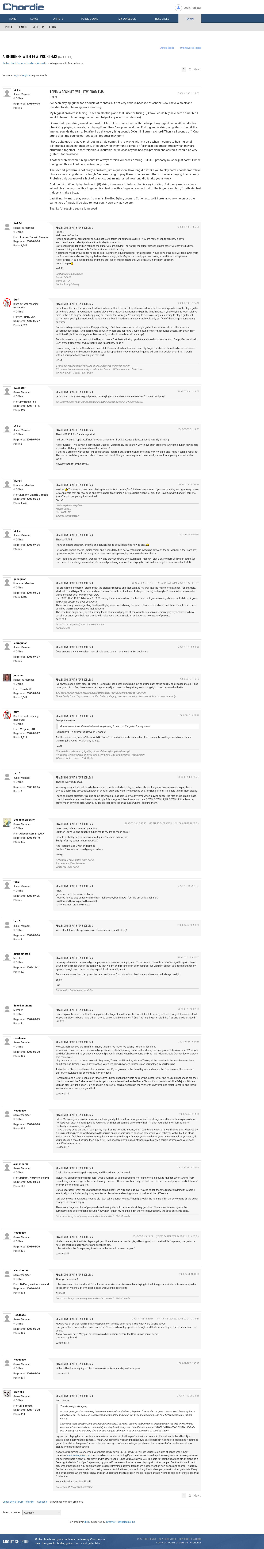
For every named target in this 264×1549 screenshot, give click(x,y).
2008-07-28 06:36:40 (188, 1167)
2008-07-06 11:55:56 (189, 226)
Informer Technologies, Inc (120, 1521)
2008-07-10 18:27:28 (189, 715)
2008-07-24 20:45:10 (135, 823)
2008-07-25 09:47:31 (189, 885)
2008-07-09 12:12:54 (189, 534)
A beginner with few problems (30, 56)
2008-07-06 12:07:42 (189, 303)
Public (89, 18)
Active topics (167, 47)
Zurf (16, 299)
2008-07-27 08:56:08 (188, 925)
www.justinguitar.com (78, 1455)
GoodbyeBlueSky (24, 819)
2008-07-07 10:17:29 (189, 484)
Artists (58, 18)
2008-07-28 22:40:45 (188, 1363)
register (26, 75)
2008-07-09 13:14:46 (142, 582)
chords (197, 1543)
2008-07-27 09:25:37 (189, 957)
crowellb (18, 1392)
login (16, 75)
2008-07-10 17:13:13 (189, 678)
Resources (162, 18)
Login (52, 27)
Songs (34, 18)
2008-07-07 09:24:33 (189, 429)
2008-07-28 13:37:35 (143, 1318)
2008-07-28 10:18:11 (143, 1236)
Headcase (19, 1038)
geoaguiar (19, 579)
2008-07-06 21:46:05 (189, 391)
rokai (16, 882)
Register (38, 27)
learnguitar (20, 643)
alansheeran (21, 1164)
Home (12, 18)
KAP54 (17, 223)
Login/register (192, 7)
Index (8, 27)
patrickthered (21, 953)
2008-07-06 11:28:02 (189, 93)
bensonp (18, 675)
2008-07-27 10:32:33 (189, 1009)
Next (197, 69)
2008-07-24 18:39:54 (189, 776)
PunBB (86, 1521)
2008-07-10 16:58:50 (189, 646)
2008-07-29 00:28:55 (188, 1395)
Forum (190, 18)
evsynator (19, 388)
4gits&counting (22, 1005)
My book (127, 18)
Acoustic (42, 63)
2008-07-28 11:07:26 (189, 1274)
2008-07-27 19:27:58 (189, 1041)
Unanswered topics (190, 47)
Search (22, 27)
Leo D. (17, 89)
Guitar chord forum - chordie (18, 63)
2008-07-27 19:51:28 (189, 1114)
